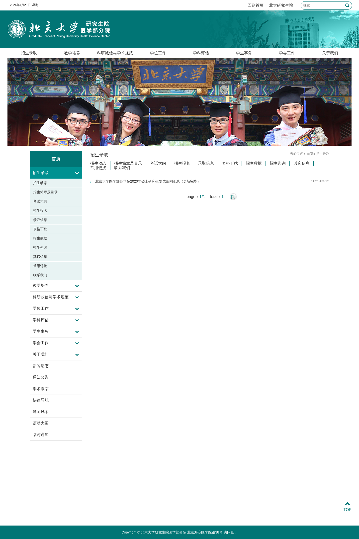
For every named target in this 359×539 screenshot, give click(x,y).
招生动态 (40, 183)
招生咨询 (40, 247)
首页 (310, 154)
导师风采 (41, 412)
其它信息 (40, 257)
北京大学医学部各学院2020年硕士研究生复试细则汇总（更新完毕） (148, 181)
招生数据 (40, 238)
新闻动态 (41, 366)
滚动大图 (41, 423)
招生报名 (40, 211)
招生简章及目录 (45, 192)
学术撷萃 (41, 389)
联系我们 (40, 275)
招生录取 (29, 53)
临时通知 (41, 434)
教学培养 (72, 53)
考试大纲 (40, 201)
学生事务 (244, 53)
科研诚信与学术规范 (115, 53)
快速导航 (41, 400)
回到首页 (256, 5)
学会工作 (287, 53)
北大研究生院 (281, 5)
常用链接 (40, 266)
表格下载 (40, 229)
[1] (233, 197)
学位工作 (158, 53)
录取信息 (40, 220)
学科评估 (201, 53)
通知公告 (41, 377)
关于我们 (330, 53)
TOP (347, 507)
